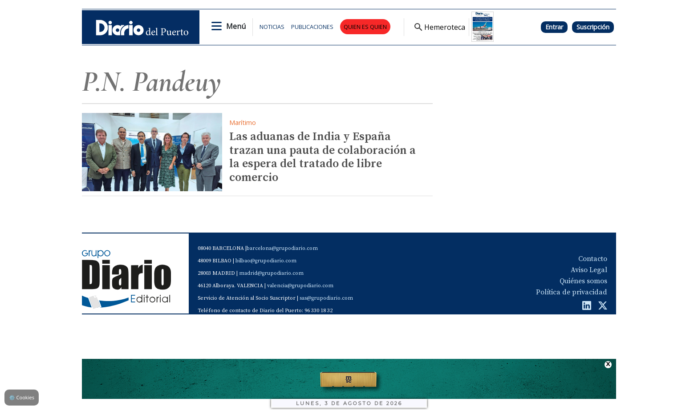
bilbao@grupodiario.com (265, 260)
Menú (236, 26)
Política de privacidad (571, 292)
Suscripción (592, 27)
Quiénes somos (583, 281)
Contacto (592, 258)
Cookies (21, 397)
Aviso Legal (589, 269)
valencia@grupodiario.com (300, 285)
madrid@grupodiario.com (271, 273)
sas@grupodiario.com (326, 298)
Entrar (554, 27)
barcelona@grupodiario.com (282, 248)
